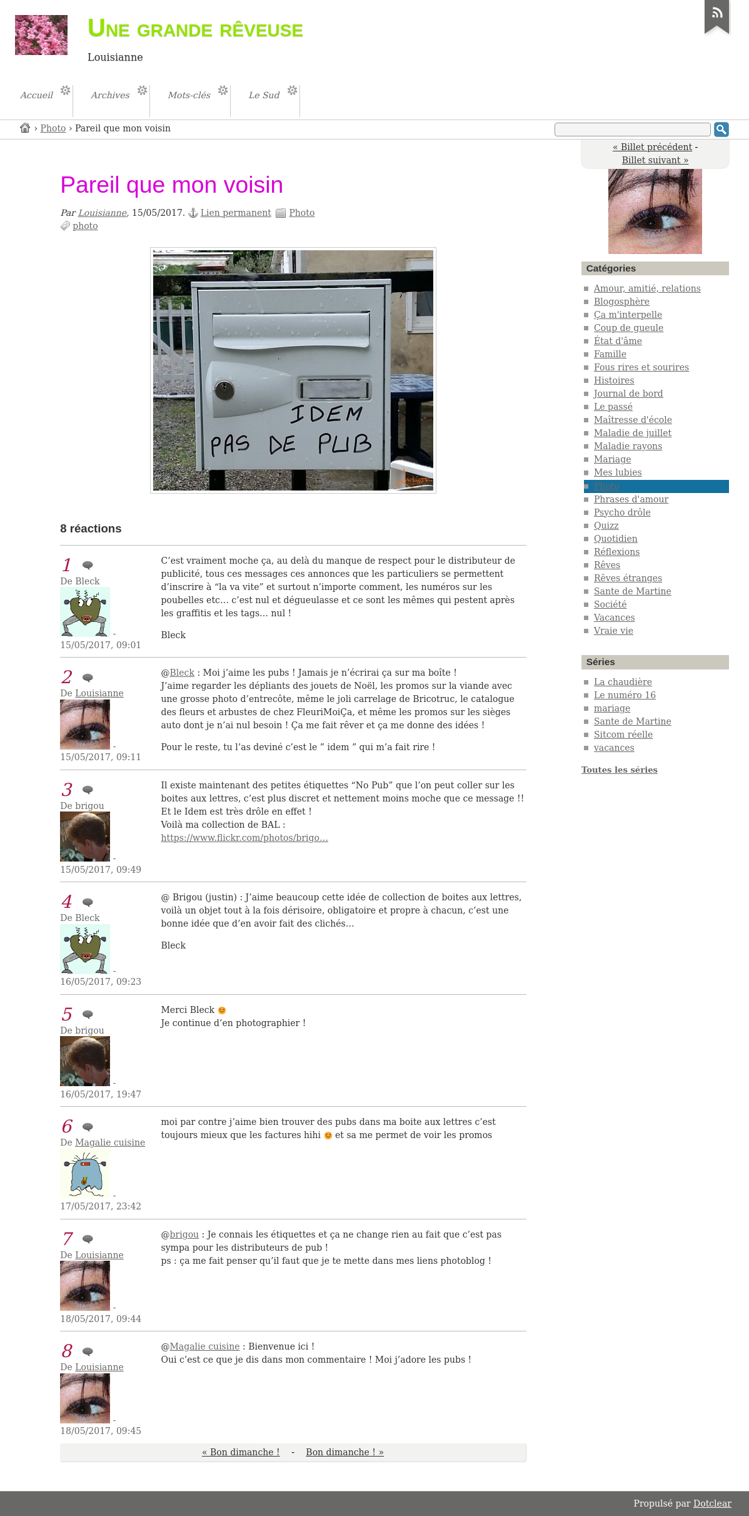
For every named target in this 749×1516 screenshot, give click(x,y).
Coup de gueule (628, 328)
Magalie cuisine (110, 1142)
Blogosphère (622, 302)
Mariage (612, 459)
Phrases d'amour (631, 499)
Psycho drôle (622, 512)
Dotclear (712, 1503)
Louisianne (102, 213)
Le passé (613, 407)
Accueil (25, 127)
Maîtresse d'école (633, 420)
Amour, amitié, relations (647, 288)
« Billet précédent (652, 147)
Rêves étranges (628, 578)
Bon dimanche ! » (345, 1452)
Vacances (614, 618)
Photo (53, 128)
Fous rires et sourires (641, 367)
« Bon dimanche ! (241, 1452)
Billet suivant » (655, 160)
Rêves (607, 565)
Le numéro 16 (625, 695)
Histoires (614, 380)
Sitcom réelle (623, 735)
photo (85, 226)
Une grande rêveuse (195, 27)
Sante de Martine (632, 591)
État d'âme (618, 341)
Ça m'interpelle (628, 315)
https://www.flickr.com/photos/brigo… (245, 838)
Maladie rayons (628, 446)
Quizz (606, 526)
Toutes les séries (619, 770)
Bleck (182, 673)
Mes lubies (618, 472)
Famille (610, 354)
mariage (612, 708)
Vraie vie (613, 631)
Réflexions (617, 552)
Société (610, 604)
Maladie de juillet (632, 433)
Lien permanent (236, 213)
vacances (614, 748)
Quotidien (616, 539)
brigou (184, 1234)
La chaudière (623, 682)
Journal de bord (628, 394)
